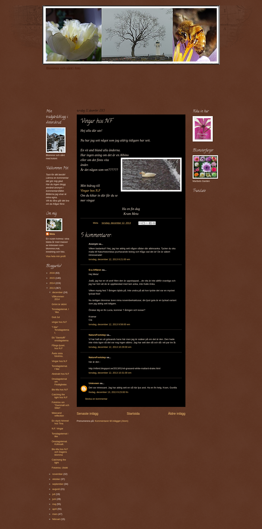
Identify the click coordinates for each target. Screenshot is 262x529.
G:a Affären (95, 269)
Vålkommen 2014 (58, 298)
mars (55, 514)
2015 (52, 278)
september (58, 484)
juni (54, 499)
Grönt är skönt (59, 304)
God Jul (56, 317)
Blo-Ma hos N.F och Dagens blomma (60, 452)
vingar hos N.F (59, 322)
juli (54, 494)
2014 (52, 283)
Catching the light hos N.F (60, 396)
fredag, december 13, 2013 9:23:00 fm (108, 392)
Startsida (133, 413)
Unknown (94, 383)
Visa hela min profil (56, 256)
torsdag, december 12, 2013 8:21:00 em (109, 259)
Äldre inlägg (176, 413)
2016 (52, 273)
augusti (56, 489)
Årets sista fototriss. (57, 354)
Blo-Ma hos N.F (60, 389)
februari (56, 519)
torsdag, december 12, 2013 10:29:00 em (110, 347)
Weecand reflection (58, 414)
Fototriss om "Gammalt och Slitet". (60, 405)
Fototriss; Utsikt (60, 467)
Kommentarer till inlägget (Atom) (111, 421)
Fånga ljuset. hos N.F (58, 346)
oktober (56, 479)
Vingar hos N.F (90, 190)
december (57, 292)
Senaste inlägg (87, 413)
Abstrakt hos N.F (60, 373)
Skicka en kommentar (96, 398)
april (54, 509)
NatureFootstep (97, 335)
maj (54, 504)
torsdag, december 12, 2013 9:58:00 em (109, 324)
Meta (52, 234)
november (57, 474)
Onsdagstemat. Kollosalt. (60, 442)
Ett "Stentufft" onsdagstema (60, 339)
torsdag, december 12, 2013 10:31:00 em (110, 372)
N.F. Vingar (57, 428)
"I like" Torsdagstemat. (60, 330)
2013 (52, 288)
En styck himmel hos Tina (60, 422)
